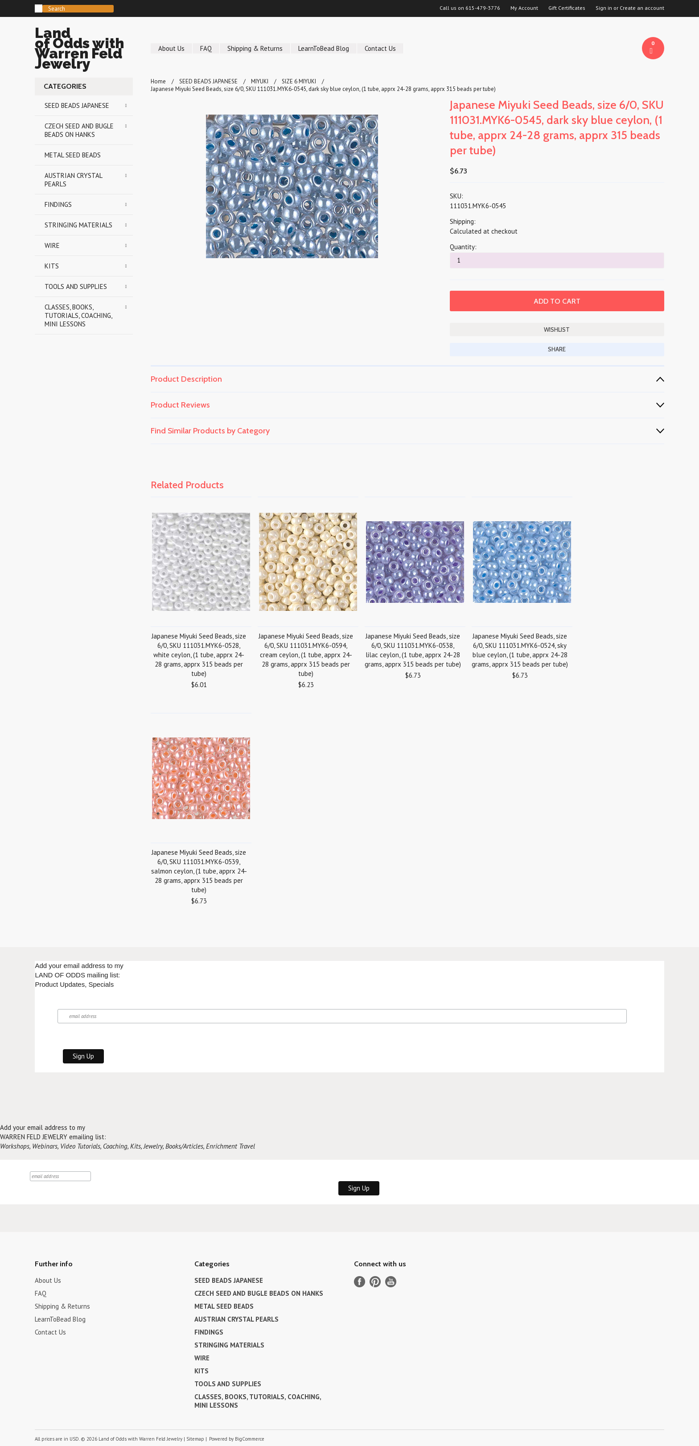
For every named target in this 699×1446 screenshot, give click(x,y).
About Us (171, 48)
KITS (52, 266)
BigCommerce (249, 1439)
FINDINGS (58, 204)
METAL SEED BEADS (73, 155)
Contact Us (380, 48)
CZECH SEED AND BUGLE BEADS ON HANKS (79, 130)
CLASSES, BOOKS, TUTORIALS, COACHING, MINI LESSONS (78, 315)
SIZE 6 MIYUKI (299, 81)
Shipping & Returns (255, 48)
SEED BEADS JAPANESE (77, 105)
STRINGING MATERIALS (78, 225)
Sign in (604, 8)
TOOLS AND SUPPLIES (76, 286)
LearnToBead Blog (323, 48)
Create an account (642, 8)
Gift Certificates (566, 8)
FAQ (206, 48)
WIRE (52, 245)
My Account (524, 8)
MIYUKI (259, 81)
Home (158, 81)
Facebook (359, 1281)
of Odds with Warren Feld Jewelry (84, 50)
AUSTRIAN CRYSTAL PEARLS (74, 179)
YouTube (390, 1281)
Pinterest (375, 1281)
